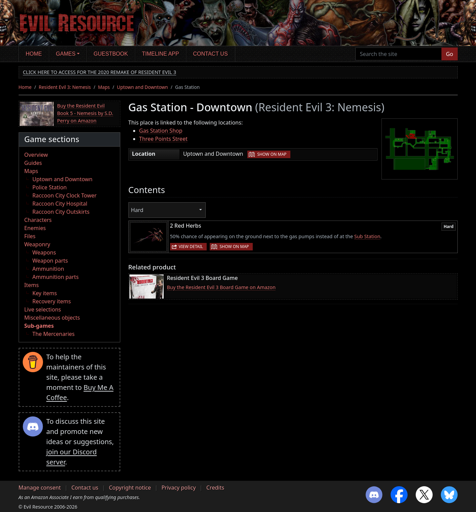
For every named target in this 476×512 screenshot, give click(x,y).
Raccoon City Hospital (60, 203)
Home (34, 54)
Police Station (50, 187)
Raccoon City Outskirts (61, 211)
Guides (33, 163)
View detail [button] (191, 246)
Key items (45, 293)
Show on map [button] (271, 154)
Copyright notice (130, 487)
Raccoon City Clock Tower (65, 195)
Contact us (210, 54)
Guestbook (111, 54)
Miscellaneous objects (52, 317)
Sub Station (367, 236)
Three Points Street (163, 139)
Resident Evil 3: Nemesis (65, 87)
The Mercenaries (54, 334)
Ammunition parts (56, 277)
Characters (38, 220)
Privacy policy (179, 487)
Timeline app (160, 54)
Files (30, 236)
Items (31, 285)
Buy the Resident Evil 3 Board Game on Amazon (221, 287)
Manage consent (40, 487)
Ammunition (48, 268)
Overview (36, 154)
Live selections (42, 309)
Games (66, 54)
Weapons (44, 252)
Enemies (35, 228)
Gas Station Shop (161, 130)
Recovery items (52, 301)
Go (449, 54)
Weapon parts (50, 260)
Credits (215, 487)
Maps (104, 87)
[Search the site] (398, 54)
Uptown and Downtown (142, 87)
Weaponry (37, 244)
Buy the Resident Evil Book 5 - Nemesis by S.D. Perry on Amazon (85, 113)
